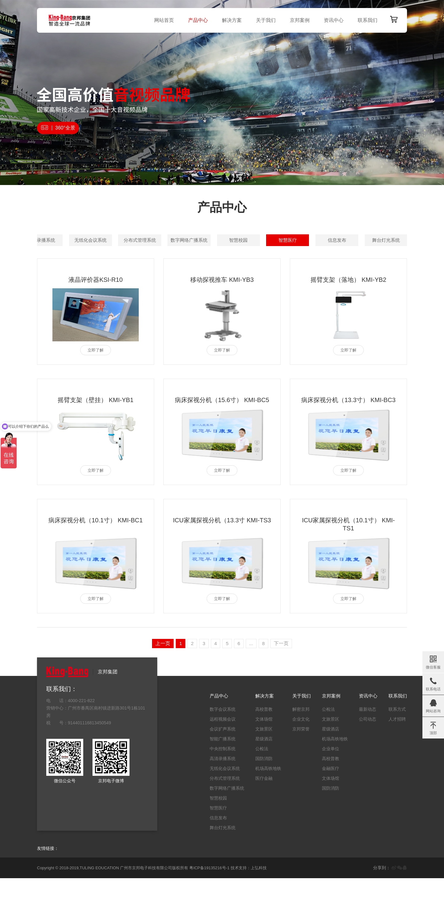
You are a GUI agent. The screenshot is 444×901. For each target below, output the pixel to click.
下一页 (282, 666)
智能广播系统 (276, 240)
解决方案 (230, 20)
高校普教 (260, 732)
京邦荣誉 (297, 751)
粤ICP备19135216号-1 (209, 890)
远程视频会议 (168, 240)
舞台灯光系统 (383, 258)
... (252, 666)
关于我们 (264, 20)
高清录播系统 (383, 240)
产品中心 (196, 20)
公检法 (258, 771)
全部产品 (60, 240)
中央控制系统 (330, 240)
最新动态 (365, 732)
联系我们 (366, 20)
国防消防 (260, 781)
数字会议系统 (114, 240)
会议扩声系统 (222, 240)
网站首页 (162, 20)
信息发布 (330, 258)
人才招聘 (396, 741)
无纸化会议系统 (60, 258)
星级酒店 (260, 761)
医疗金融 (260, 801)
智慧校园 (222, 258)
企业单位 (328, 771)
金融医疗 (328, 791)
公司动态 (365, 741)
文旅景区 (260, 751)
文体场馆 (260, 741)
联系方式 (396, 732)
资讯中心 (332, 20)
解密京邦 (297, 732)
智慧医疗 (276, 258)
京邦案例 (298, 20)
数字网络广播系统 (168, 258)
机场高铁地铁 (265, 791)
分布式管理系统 (114, 258)
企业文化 (297, 741)
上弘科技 (259, 890)
